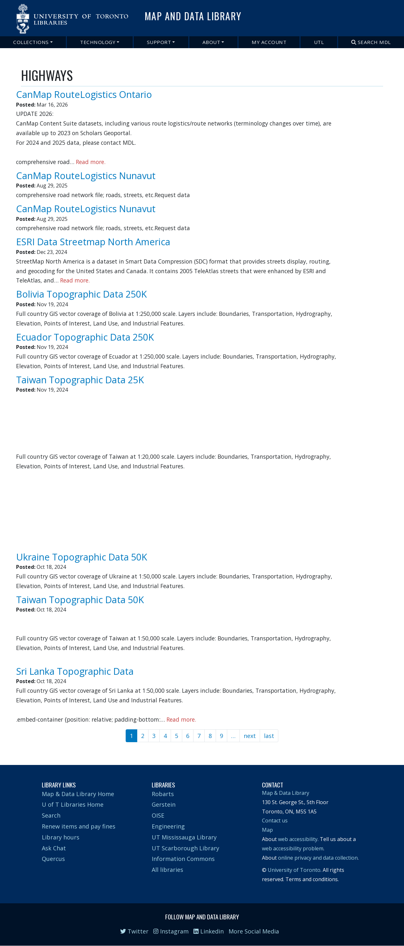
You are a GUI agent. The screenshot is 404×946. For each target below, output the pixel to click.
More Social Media (254, 931)
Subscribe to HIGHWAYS (23, 746)
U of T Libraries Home (72, 804)
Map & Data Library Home (78, 794)
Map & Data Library (285, 792)
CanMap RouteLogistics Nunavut (86, 175)
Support (159, 42)
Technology (97, 42)
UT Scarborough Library (185, 848)
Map (267, 829)
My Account (269, 42)
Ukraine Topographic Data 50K (81, 557)
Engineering (168, 826)
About (211, 42)
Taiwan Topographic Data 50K (80, 599)
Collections (31, 42)
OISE (158, 815)
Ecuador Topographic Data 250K (85, 337)
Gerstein (163, 804)
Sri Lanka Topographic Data (75, 671)
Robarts (163, 794)
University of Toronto (294, 869)
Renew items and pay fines (78, 826)
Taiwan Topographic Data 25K (80, 379)
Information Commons (183, 859)
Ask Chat (54, 848)
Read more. (90, 162)
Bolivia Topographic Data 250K (81, 294)
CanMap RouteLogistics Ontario (84, 94)
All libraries (167, 869)
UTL (319, 42)
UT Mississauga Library (184, 837)
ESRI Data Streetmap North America (93, 241)
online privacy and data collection (318, 857)
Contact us (275, 820)
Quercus (53, 859)
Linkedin (208, 931)
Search (51, 815)
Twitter (134, 931)
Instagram (171, 931)
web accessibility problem (292, 848)
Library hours (60, 837)
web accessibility (298, 839)
